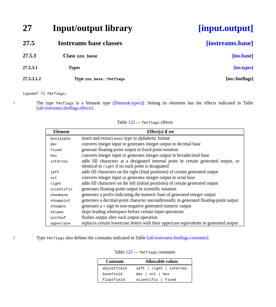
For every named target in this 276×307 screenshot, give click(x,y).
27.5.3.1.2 (32, 78)
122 (131, 123)
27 (27, 28)
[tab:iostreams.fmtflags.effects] (64, 109)
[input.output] (225, 28)
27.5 (29, 43)
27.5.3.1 (30, 67)
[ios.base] (242, 56)
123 (129, 253)
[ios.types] (243, 67)
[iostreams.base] (229, 43)
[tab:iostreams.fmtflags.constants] (177, 239)
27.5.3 (29, 56)
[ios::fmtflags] (239, 78)
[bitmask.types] (128, 104)
